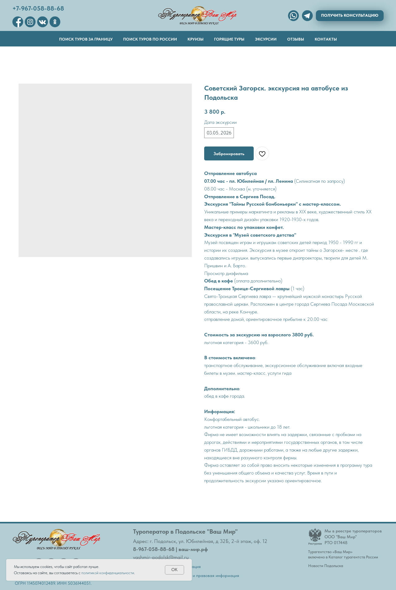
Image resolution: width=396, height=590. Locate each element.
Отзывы (295, 39)
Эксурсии (266, 39)
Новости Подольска (325, 565)
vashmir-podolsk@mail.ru (161, 557)
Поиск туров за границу (86, 39)
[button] (350, 15)
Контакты (326, 39)
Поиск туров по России (150, 39)
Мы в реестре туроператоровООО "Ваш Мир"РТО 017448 (353, 536)
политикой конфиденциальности (107, 572)
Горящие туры (229, 39)
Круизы (195, 39)
